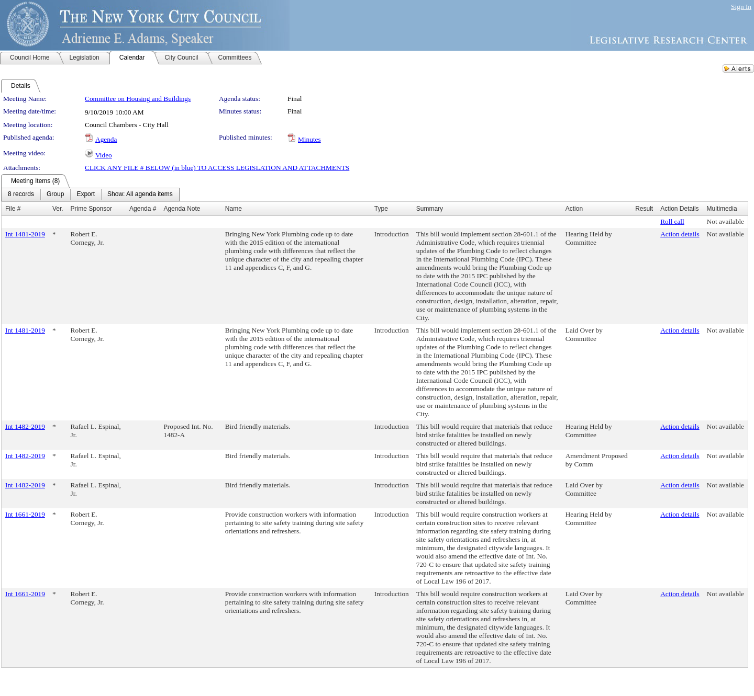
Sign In (741, 6)
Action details (679, 234)
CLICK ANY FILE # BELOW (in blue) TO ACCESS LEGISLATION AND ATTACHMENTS (217, 168)
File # (12, 208)
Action (574, 208)
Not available (725, 221)
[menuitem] (21, 194)
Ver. (57, 208)
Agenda (106, 139)
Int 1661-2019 (25, 514)
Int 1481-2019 (25, 234)
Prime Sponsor (91, 208)
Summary (429, 208)
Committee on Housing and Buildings (138, 98)
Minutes (309, 139)
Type (381, 208)
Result (644, 208)
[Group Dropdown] (55, 194)
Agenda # (142, 208)
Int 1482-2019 (25, 426)
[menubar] (90, 194)
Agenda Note (181, 208)
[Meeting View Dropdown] (140, 194)
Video (103, 155)
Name (233, 208)
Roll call (672, 221)
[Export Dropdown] (85, 194)
